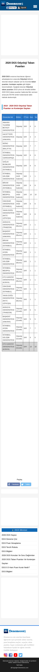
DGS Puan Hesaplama (11, 543)
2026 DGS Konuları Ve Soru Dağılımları (18, 555)
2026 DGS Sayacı (9, 535)
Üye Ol (23, 7)
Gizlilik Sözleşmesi (11, 650)
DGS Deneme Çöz (9, 539)
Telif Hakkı (19, 665)
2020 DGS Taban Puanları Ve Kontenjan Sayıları (18, 561)
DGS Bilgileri (7, 551)
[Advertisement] (19, 35)
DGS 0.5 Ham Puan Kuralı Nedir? (16, 567)
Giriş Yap (12, 7)
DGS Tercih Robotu (10, 547)
